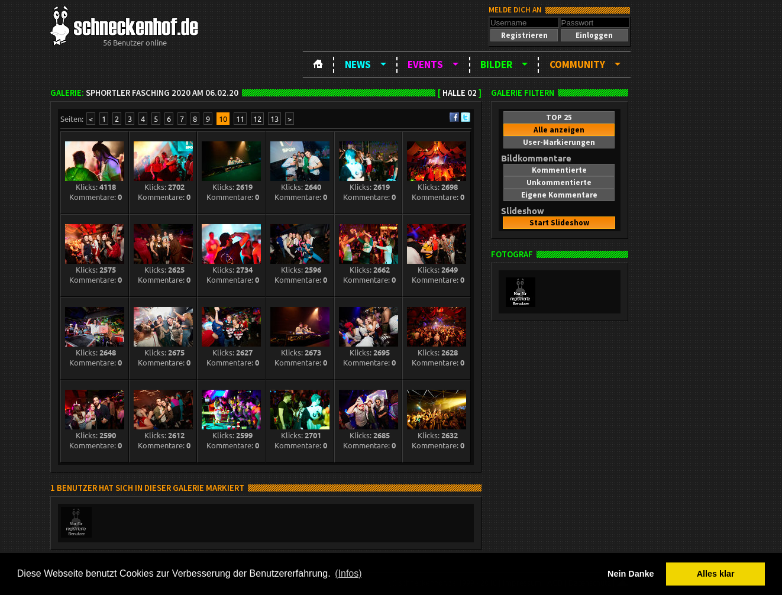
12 (257, 119)
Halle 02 (459, 93)
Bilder (496, 64)
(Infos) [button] (348, 573)
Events (425, 64)
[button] (524, 35)
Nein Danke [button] (630, 573)
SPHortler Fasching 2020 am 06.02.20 (162, 93)
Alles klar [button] (716, 573)
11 (240, 119)
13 (274, 119)
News (358, 64)
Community (577, 64)
